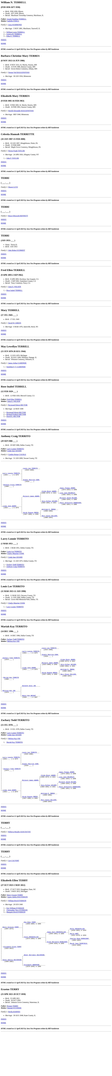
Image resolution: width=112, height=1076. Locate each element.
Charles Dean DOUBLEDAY (79, 976)
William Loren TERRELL (16, 32)
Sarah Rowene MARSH (30, 523)
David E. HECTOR (13, 416)
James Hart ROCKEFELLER (56, 968)
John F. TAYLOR (13, 158)
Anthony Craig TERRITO (12, 489)
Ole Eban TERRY (30, 956)
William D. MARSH (48, 519)
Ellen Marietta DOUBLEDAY (57, 980)
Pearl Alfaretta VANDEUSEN (70, 511)
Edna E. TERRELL (13, 36)
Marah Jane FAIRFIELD (78, 982)
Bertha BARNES (14, 1055)
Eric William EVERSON (15, 941)
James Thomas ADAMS (67, 493)
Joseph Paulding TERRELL (16, 19)
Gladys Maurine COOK (31, 483)
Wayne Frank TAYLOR (16, 151)
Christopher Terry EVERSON (17, 943)
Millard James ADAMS (31, 503)
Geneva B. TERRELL (14, 34)
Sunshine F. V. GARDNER (16, 367)
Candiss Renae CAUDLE (17, 454)
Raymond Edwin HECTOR (17, 405)
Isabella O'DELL (13, 21)
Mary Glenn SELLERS (49, 527)
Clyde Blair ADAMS (49, 497)
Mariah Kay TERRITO (11, 695)
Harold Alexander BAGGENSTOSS (21, 111)
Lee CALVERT (13, 894)
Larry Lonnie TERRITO (15, 449)
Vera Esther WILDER (49, 509)
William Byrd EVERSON (17, 934)
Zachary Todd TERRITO (15, 576)
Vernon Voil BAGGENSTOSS (18, 72)
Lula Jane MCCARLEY (67, 499)
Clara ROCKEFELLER (31, 974)
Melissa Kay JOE (13, 652)
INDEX (3, 40)
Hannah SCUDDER (14, 1052)
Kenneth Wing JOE (29, 705)
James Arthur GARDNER (17, 363)
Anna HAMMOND (15, 25)
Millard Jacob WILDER (68, 505)
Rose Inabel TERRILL (14, 290)
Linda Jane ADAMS (14, 451)
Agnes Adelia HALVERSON (17, 930)
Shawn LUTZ (13, 187)
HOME (3, 43)
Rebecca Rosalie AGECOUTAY (19, 865)
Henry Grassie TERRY (15, 928)
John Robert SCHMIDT (16, 250)
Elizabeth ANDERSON (31, 1008)
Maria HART (74, 970)
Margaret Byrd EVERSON (16, 945)
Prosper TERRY (12, 1050)
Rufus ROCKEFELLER (77, 964)
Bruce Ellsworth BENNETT (18, 216)
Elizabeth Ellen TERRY (12, 986)
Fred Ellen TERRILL (14, 399)
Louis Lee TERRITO (30, 470)
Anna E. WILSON (14, 287)
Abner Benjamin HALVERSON (34, 996)
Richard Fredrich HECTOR (16, 414)
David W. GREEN (14, 323)
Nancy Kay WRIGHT (29, 717)
